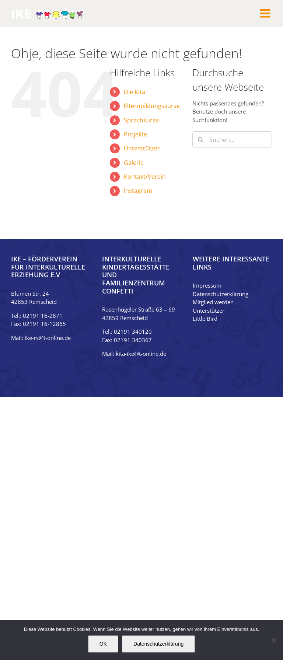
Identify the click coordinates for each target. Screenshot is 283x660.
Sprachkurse (141, 120)
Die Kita (134, 92)
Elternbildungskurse (152, 106)
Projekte (135, 134)
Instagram (138, 191)
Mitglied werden (213, 302)
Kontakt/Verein (145, 177)
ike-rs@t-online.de (48, 337)
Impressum (207, 285)
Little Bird (205, 318)
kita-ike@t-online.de (141, 353)
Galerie (134, 163)
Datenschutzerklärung (220, 294)
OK (103, 644)
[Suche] (200, 139)
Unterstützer (142, 148)
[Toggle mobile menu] (266, 13)
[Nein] (273, 640)
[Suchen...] (232, 139)
